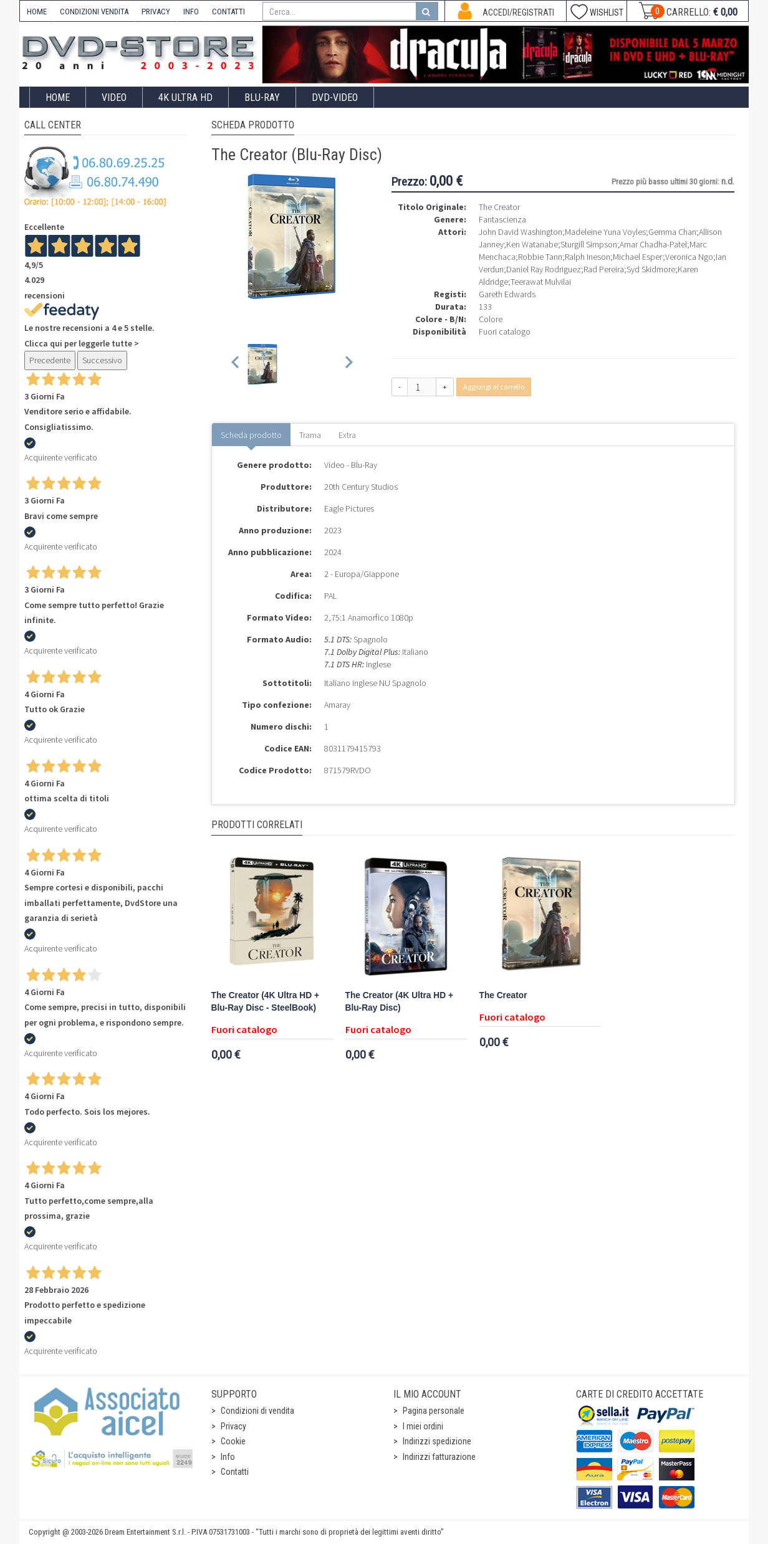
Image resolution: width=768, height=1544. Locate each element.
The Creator (503, 995)
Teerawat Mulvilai (541, 281)
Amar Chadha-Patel (653, 244)
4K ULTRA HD (185, 97)
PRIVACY (156, 11)
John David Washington (520, 231)
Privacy (233, 1426)
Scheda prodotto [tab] (251, 435)
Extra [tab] (347, 435)
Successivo (102, 360)
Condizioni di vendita (257, 1411)
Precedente (49, 360)
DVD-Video (335, 97)
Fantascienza (502, 219)
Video (114, 97)
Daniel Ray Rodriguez (543, 269)
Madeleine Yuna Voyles (605, 231)
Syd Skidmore (650, 269)
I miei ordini (423, 1426)
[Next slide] (348, 364)
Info (228, 1457)
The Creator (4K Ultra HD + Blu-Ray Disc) (399, 1002)
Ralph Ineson (587, 256)
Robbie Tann (540, 256)
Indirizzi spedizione (437, 1441)
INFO (191, 11)
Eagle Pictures (349, 508)
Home (58, 97)
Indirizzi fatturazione (439, 1457)
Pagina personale (433, 1411)
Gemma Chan (672, 231)
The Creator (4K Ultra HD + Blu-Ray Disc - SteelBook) (265, 1002)
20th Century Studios (361, 486)
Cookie (233, 1441)
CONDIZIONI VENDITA (94, 11)
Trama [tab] (310, 435)
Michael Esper (638, 256)
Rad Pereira (603, 269)
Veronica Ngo (689, 256)
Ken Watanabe (532, 244)
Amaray (337, 704)
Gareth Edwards (507, 294)
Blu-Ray (262, 97)
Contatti (235, 1472)
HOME (37, 11)
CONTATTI (228, 11)
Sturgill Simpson (588, 244)
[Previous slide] (235, 364)
